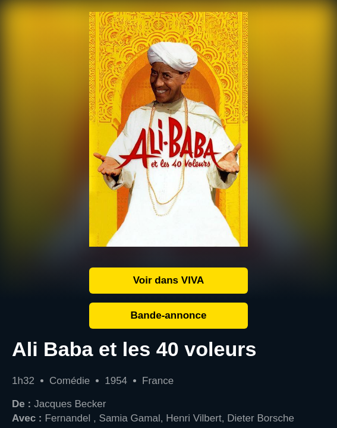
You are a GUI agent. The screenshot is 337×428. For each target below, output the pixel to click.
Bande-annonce (169, 315)
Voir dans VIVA (168, 280)
